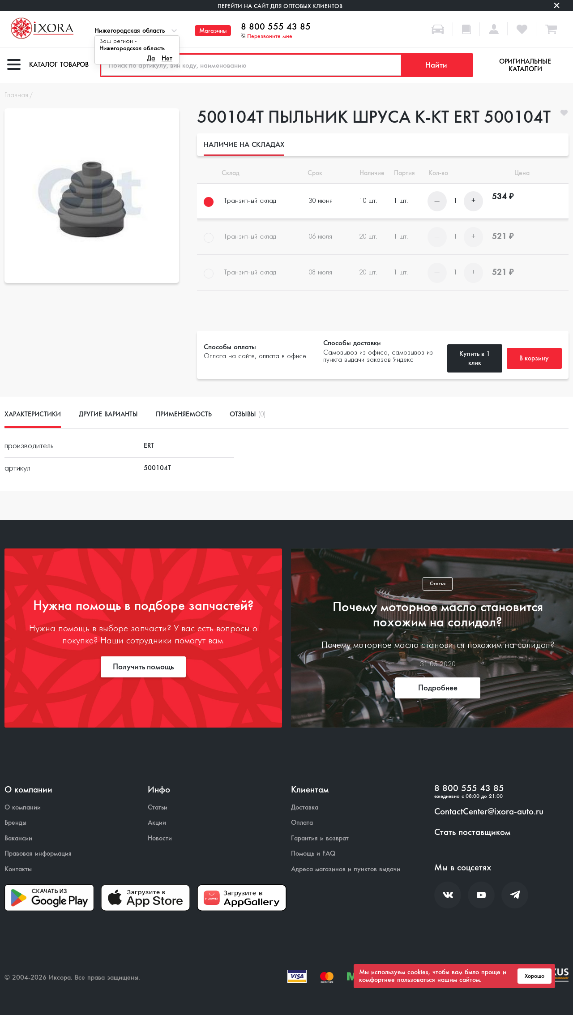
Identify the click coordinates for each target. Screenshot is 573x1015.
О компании (22, 807)
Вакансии (18, 838)
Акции (157, 823)
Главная (16, 95)
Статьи (157, 807)
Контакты (18, 869)
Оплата (302, 823)
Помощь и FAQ (313, 853)
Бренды (15, 823)
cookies (417, 972)
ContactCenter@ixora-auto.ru (488, 811)
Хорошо (534, 976)
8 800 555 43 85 (276, 27)
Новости (160, 838)
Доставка (304, 807)
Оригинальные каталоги (525, 65)
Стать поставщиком (472, 832)
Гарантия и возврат (320, 838)
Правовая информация (38, 853)
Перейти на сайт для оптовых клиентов (280, 6)
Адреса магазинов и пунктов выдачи (345, 869)
